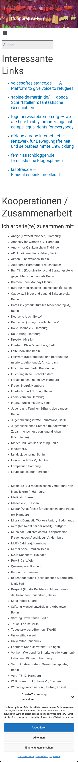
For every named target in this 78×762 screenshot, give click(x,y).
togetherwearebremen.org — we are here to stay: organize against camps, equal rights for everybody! (43, 122)
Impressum (55, 756)
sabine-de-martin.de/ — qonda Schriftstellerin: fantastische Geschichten (39, 102)
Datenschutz (42, 756)
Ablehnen (39, 737)
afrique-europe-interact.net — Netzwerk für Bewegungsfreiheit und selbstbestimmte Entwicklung (42, 141)
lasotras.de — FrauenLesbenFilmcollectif (35, 172)
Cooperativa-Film (28, 18)
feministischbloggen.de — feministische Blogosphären (37, 158)
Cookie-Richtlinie (26, 756)
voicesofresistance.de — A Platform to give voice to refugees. (43, 86)
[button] (72, 697)
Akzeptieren (39, 727)
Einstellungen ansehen (39, 747)
